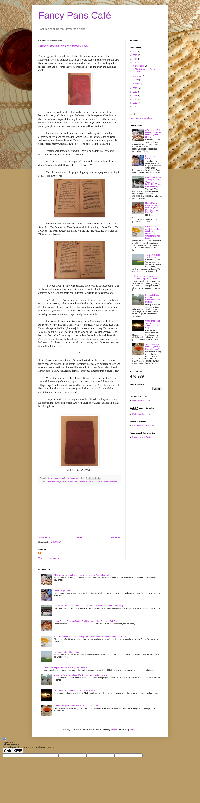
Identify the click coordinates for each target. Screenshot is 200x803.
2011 (135, 107)
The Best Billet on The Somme (152, 256)
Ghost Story (78, 482)
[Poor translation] (18, 750)
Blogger (133, 729)
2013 (135, 99)
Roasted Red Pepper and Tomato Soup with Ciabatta (145, 277)
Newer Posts (44, 537)
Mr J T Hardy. (88, 482)
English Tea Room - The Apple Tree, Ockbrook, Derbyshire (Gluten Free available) (153, 182)
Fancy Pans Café (74, 15)
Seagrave (98, 482)
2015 (135, 92)
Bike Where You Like (141, 400)
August (138, 76)
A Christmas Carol (52, 482)
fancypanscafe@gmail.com (141, 118)
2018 (135, 59)
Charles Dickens (66, 482)
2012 (135, 103)
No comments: (72, 478)
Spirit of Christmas (110, 482)
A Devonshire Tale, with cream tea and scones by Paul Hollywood (153, 133)
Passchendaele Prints (141, 437)
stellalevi (114, 729)
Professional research (141, 414)
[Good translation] (8, 750)
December (140, 66)
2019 (135, 55)
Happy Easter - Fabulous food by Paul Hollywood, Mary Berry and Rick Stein (152, 208)
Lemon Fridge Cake (62, 590)
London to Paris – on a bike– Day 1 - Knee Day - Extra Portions (153, 298)
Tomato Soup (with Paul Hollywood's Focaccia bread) (153, 346)
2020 (135, 52)
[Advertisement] (79, 510)
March (138, 83)
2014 (135, 96)
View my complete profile (48, 558)
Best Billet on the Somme (143, 426)
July (137, 80)
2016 (135, 88)
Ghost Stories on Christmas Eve (63, 46)
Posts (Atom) (55, 542)
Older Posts (115, 537)
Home (79, 537)
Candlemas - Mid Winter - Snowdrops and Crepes (152, 324)
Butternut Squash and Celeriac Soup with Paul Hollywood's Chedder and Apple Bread (153, 232)
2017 (135, 63)
